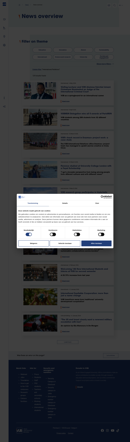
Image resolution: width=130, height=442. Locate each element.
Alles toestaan (96, 243)
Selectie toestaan (65, 243)
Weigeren (33, 243)
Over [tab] (97, 203)
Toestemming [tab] (33, 203)
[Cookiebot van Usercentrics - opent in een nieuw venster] (102, 197)
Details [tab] (65, 203)
